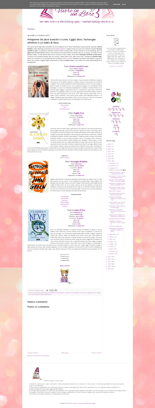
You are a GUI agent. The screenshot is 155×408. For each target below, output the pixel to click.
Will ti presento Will (64, 204)
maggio (111, 244)
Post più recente (33, 353)
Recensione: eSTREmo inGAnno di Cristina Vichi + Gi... (117, 198)
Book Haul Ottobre (115, 191)
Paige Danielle (44, 294)
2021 (109, 151)
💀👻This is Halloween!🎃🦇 (117, 170)
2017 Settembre (45, 293)
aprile (111, 246)
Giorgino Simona (92, 293)
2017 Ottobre (36, 293)
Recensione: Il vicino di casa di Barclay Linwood (117, 176)
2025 (109, 144)
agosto (111, 237)
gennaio (111, 254)
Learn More (116, 4)
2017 (109, 161)
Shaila (64, 107)
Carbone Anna (69, 293)
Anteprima (53, 293)
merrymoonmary (77, 403)
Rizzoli (50, 294)
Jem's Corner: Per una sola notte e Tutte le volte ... (117, 203)
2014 (109, 261)
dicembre (112, 163)
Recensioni (31, 29)
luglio (111, 239)
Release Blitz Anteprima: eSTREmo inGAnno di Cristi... (116, 230)
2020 (109, 154)
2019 (109, 156)
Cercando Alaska (64, 198)
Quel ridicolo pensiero (59, 49)
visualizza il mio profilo (116, 66)
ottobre (111, 168)
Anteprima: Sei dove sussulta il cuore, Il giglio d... (117, 222)
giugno (111, 241)
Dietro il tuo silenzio (64, 157)
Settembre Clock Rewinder (117, 219)
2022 (109, 149)
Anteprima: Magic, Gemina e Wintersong (117, 206)
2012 (109, 266)
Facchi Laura (83, 293)
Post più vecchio (97, 353)
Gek (62, 381)
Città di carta (64, 200)
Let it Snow (64, 206)
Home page (64, 353)
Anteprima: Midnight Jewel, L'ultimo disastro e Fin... (117, 184)
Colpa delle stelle (64, 196)
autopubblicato (60, 293)
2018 (109, 159)
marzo (111, 249)
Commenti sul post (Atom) (41, 356)
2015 (109, 259)
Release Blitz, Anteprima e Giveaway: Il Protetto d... (117, 215)
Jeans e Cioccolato (64, 105)
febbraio (112, 251)
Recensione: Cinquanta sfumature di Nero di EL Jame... (117, 211)
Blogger (93, 403)
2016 (109, 257)
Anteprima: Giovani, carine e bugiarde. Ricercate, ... (117, 173)
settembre (112, 234)
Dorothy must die (67, 58)
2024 (109, 146)
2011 (109, 269)
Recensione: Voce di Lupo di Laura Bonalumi (116, 194)
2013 (109, 264)
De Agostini (77, 293)
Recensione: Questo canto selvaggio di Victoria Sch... (117, 188)
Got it (124, 4)
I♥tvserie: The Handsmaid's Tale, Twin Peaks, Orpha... (117, 180)
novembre (112, 165)
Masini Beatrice (35, 294)
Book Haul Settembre (115, 226)
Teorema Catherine (64, 202)
